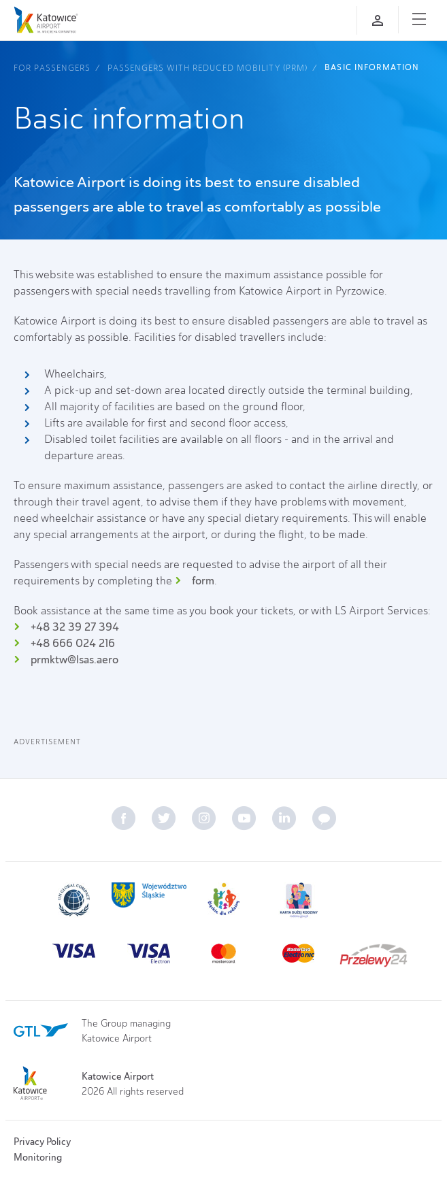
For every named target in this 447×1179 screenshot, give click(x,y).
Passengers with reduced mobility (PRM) (207, 68)
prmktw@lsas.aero (74, 659)
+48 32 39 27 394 (75, 627)
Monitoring (38, 1157)
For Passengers (52, 68)
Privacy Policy (42, 1141)
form (203, 581)
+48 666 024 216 (73, 643)
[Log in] (377, 20)
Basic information (372, 67)
